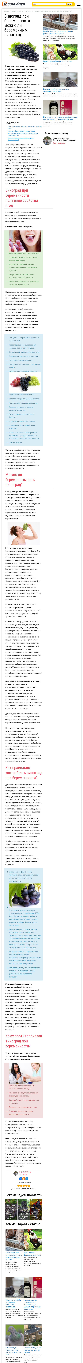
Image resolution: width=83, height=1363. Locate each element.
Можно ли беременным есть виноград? (21, 131)
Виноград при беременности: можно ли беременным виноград (53, 11)
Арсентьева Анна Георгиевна (64, 140)
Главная (6, 11)
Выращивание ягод (17, 11)
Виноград (28, 11)
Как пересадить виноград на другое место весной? (36, 1212)
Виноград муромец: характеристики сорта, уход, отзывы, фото (11, 1211)
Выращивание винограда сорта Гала (24, 1216)
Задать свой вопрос (59, 143)
